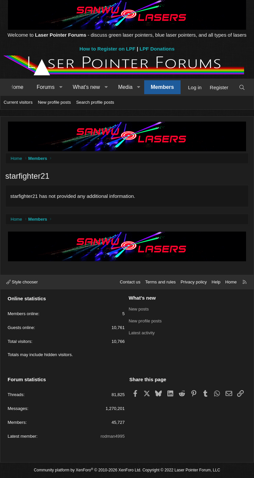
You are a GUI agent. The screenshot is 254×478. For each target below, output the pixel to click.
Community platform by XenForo (87, 470)
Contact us (130, 281)
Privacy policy (194, 281)
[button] (60, 87)
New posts (139, 309)
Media (125, 87)
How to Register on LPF (107, 49)
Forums (46, 87)
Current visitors (18, 102)
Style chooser (22, 281)
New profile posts (54, 102)
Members (162, 87)
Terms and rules (160, 281)
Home (16, 87)
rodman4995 (113, 436)
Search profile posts (95, 102)
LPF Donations (157, 49)
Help (216, 281)
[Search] (242, 87)
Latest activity (142, 332)
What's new (86, 87)
